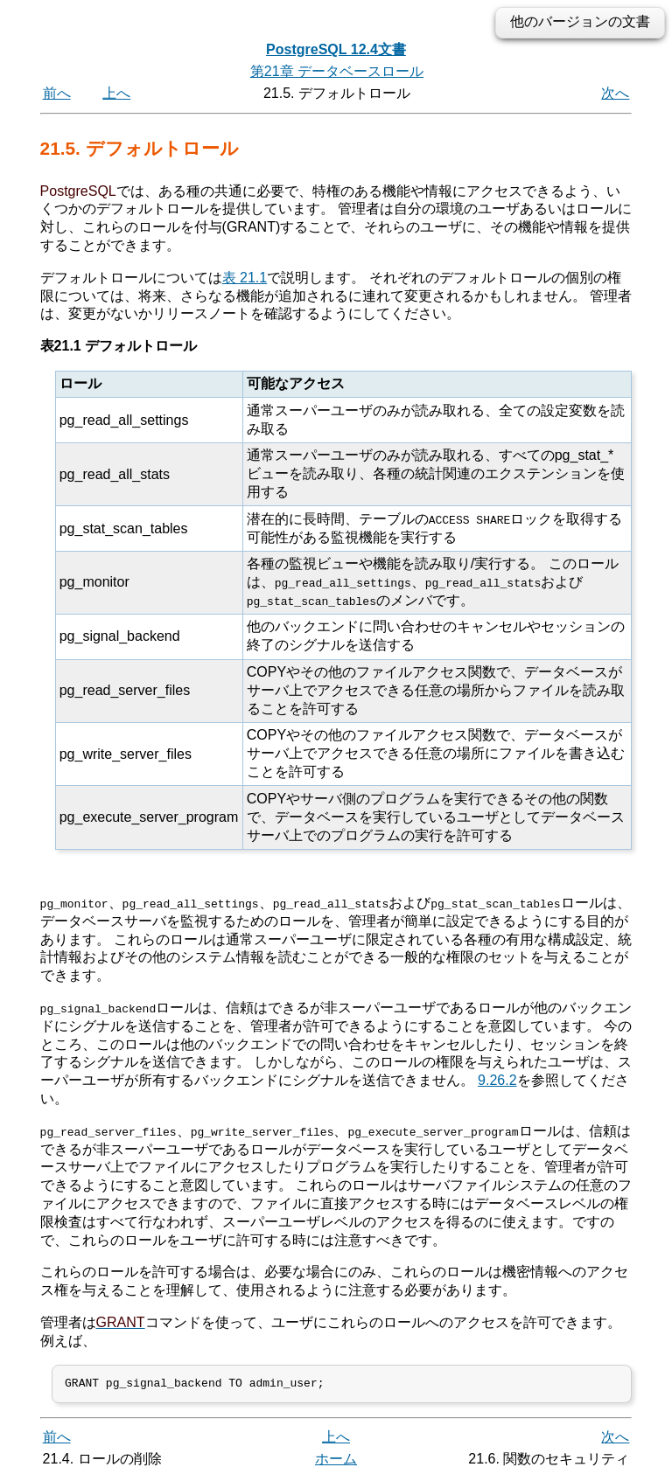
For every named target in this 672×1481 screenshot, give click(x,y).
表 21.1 (245, 277)
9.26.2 (497, 1080)
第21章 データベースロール (337, 71)
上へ (116, 93)
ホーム (336, 1461)
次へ (615, 93)
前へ (57, 93)
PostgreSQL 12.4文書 (336, 49)
